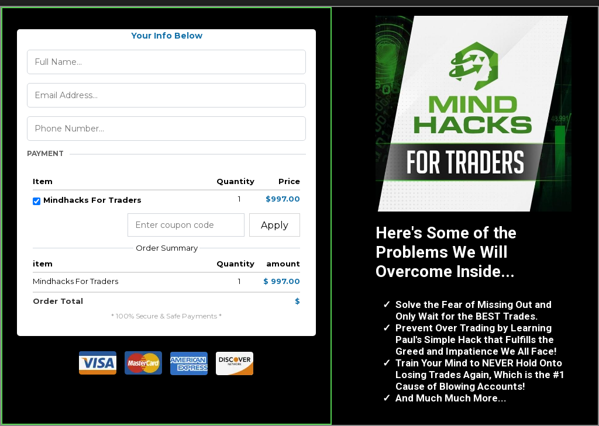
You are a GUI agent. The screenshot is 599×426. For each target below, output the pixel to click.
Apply (274, 225)
